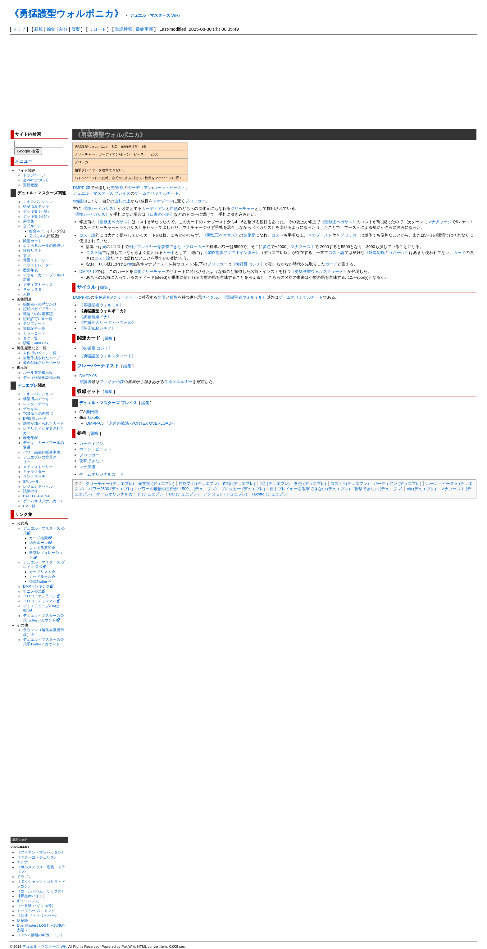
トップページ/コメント (36, 911)
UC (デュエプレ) (184, 494)
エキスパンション (38, 202)
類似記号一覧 (34, 328)
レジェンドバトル (38, 486)
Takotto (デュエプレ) (270, 494)
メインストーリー (38, 467)
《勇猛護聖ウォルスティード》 (319, 271)
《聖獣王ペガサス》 (99, 208)
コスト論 (87, 235)
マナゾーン (163, 201)
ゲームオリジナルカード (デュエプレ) (130, 494)
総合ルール (38, 231)
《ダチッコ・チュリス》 (37, 857)
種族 (174, 297)
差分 (63, 29)
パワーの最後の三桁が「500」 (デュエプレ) (177, 488)
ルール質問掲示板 (38, 372)
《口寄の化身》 (160, 214)
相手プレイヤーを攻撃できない (157, 246)
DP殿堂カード (35, 418)
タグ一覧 (30, 338)
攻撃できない (91, 461)
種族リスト (32, 250)
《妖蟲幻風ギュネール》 (387, 252)
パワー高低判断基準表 (41, 452)
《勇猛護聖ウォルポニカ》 (66, 13)
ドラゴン (24, 876)
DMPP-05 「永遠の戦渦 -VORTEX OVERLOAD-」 (131, 423)
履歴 (75, 29)
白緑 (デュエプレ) (239, 483)
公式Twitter (38, 581)
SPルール (31, 481)
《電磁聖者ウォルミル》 (244, 297)
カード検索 (38, 538)
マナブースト (320, 235)
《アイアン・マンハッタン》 (41, 852)
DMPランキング (36, 586)
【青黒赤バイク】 (32, 896)
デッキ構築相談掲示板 (41, 377)
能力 (82, 201)
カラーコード (34, 333)
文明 (26, 255)
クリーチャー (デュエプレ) (110, 483)
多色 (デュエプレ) (310, 483)
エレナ (22, 862)
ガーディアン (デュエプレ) (397, 483)
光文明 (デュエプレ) (156, 483)
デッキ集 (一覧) (36, 211)
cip (75, 201)
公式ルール (32, 226)
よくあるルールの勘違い (43, 245)
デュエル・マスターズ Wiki (155, 15)
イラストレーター (38, 265)
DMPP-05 (81, 187)
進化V (107, 297)
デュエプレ (27, 385)
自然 (120, 187)
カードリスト (40, 572)
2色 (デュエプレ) (274, 483)
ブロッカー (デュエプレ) (243, 488)
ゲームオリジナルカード (43, 501)
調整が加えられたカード (43, 423)
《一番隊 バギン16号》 (36, 906)
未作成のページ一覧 (40, 353)
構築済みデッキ (36, 206)
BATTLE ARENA (36, 496)
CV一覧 (29, 506)
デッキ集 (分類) (36, 216)
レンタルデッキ (36, 404)
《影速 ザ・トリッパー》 (38, 915)
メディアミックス (38, 284)
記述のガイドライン (40, 309)
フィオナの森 (111, 381)
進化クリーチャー (149, 271)
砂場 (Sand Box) (36, 343)
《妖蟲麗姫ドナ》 (95, 316)
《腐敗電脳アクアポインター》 (231, 252)
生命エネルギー (178, 381)
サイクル (86, 287)
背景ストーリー (36, 260)
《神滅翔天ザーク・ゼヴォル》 (107, 322)
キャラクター (34, 289)
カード (169, 252)
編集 (51, 29)
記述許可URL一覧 (37, 319)
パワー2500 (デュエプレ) (110, 488)
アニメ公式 (32, 591)
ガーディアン (140, 187)
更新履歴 (30, 185)
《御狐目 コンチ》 (248, 264)
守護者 (85, 381)
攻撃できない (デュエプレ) (378, 488)
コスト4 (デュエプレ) (349, 483)
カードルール (40, 576)
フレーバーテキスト (98, 365)
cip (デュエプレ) (421, 488)
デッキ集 (30, 409)
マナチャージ (439, 221)
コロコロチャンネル (40, 601)
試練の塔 (30, 491)
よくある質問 (40, 547)
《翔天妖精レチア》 (97, 328)
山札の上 (122, 201)
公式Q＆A (37, 236)
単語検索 (123, 29)
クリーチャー (242, 208)
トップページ (34, 175)
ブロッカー (195, 201)
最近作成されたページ (41, 358)
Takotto (93, 417)
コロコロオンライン (40, 596)
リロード (97, 29)
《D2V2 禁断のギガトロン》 (40, 935)
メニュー (23, 161)
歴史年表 (30, 270)
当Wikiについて (35, 180)
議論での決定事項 (38, 314)
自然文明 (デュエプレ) (199, 483)
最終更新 (144, 29)
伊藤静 (22, 920)
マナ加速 (87, 466)
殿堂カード (32, 241)
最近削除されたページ (41, 362)
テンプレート (34, 323)
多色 (267, 246)
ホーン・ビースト (169, 187)
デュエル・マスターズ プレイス (102, 193)
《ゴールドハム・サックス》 (41, 891)
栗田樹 (92, 411)
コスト (277, 235)
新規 (38, 29)
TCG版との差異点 (38, 413)
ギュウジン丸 (28, 901)
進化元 (249, 235)
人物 (26, 294)
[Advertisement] (243, 81)
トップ (18, 29)
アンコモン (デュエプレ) (225, 494)
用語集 (28, 221)
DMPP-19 (88, 271)
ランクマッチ (34, 476)
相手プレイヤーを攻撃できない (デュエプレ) (310, 488)
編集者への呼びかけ (40, 304)
